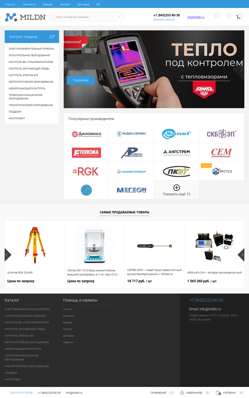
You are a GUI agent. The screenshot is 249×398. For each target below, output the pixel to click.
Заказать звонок (164, 19)
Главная (10, 4)
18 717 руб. (139, 281)
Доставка (83, 4)
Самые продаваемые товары (124, 212)
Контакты (29, 4)
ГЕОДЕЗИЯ (11, 372)
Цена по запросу (20, 281)
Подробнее (81, 80)
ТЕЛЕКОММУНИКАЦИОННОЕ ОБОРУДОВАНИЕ (21, 357)
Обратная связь (19, 392)
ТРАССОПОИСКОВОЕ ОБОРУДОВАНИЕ (27, 366)
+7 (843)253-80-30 (49, 392)
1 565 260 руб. (202, 281)
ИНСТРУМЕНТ (13, 379)
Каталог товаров (31, 36)
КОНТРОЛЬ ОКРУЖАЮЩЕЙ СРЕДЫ (25, 329)
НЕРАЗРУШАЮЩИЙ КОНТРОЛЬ (23, 348)
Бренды (48, 4)
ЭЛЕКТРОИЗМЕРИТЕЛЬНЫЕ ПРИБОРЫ (27, 309)
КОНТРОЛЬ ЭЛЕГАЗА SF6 (19, 335)
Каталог (65, 4)
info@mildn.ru (195, 17)
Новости (68, 342)
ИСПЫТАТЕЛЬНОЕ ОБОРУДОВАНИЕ (25, 315)
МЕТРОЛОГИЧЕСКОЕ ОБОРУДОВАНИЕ (27, 342)
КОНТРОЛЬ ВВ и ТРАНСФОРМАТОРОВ (27, 322)
